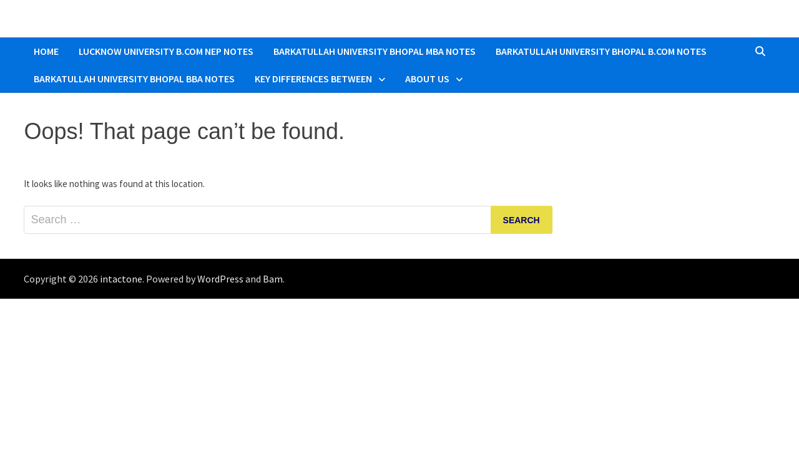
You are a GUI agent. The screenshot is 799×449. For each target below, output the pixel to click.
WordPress (220, 279)
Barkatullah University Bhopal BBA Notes (134, 78)
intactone (121, 279)
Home (46, 51)
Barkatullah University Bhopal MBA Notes (374, 51)
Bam (273, 279)
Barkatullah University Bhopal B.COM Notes (601, 51)
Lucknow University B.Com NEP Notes (166, 51)
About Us (427, 78)
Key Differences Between (313, 78)
